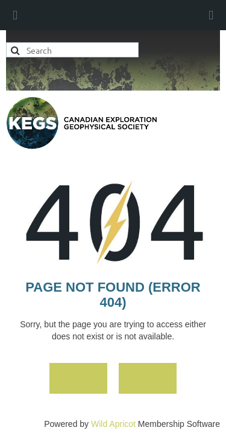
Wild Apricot (113, 424)
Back (148, 377)
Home (78, 377)
